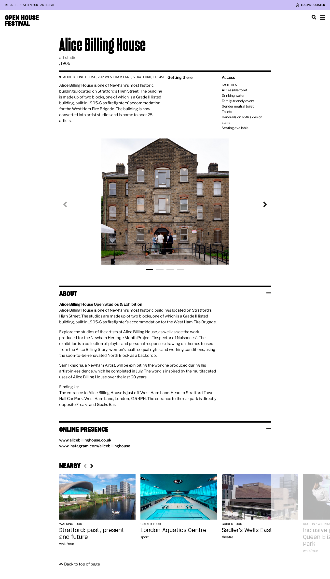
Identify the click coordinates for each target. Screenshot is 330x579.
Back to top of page (82, 564)
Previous (69, 204)
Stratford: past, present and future (91, 533)
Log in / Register (313, 5)
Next (261, 204)
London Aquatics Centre (173, 530)
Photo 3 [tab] (170, 269)
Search (313, 17)
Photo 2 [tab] (160, 269)
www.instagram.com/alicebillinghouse (94, 446)
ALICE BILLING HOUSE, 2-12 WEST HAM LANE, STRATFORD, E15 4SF (114, 77)
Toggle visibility (268, 293)
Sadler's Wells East (247, 530)
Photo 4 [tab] (180, 269)
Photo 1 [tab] (149, 269)
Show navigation (322, 17)
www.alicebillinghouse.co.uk (85, 440)
